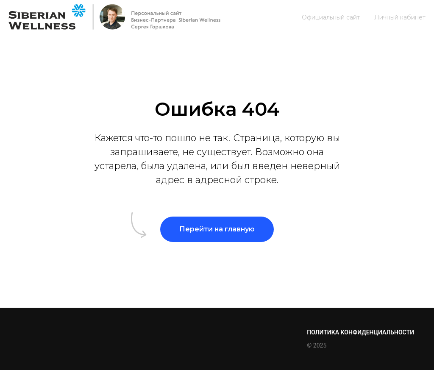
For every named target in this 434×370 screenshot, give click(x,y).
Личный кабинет (400, 17)
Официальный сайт (331, 17)
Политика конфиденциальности (360, 332)
